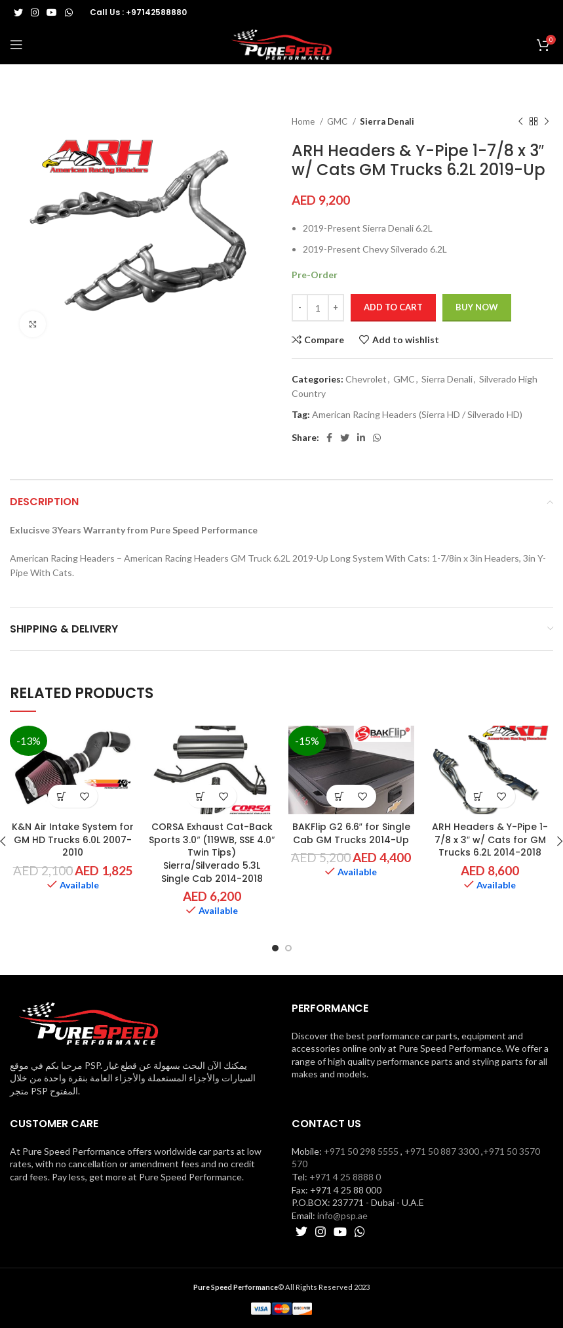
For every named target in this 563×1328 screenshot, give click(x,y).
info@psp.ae (342, 1215)
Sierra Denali (387, 121)
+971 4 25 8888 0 (345, 1176)
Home (304, 121)
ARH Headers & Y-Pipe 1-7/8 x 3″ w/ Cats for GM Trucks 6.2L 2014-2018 (490, 839)
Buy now (477, 307)
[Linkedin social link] (361, 437)
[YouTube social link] (52, 12)
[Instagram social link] (35, 12)
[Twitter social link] (18, 12)
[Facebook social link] (329, 437)
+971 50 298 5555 (361, 1151)
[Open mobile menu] (16, 44)
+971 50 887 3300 (441, 1151)
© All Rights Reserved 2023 (281, 1287)
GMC (338, 121)
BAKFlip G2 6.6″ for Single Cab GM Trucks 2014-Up (351, 833)
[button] (61, 796)
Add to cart (393, 307)
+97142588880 (156, 12)
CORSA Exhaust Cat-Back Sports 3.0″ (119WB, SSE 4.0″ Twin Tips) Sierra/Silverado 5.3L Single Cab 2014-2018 (212, 852)
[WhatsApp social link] (69, 12)
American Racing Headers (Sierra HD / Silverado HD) (417, 414)
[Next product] (546, 122)
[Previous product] (520, 122)
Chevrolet (366, 378)
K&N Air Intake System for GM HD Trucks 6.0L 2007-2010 (73, 839)
